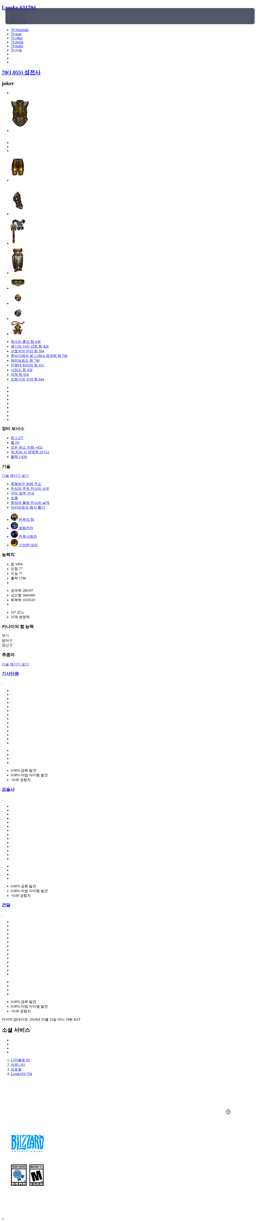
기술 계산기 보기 (15, 476)
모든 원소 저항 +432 (26, 447)
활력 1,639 (19, 457)
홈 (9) (15, 443)
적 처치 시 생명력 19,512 (30, 452)
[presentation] (18, 16)
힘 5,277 (17, 438)
